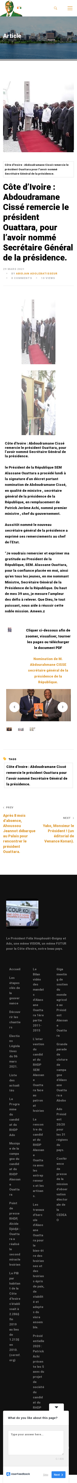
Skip (45, 1474)
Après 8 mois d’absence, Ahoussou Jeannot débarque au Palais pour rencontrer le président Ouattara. (19, 830)
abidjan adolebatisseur (36, 273)
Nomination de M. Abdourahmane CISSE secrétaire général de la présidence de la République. (48, 670)
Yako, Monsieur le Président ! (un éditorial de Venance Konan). (57, 829)
